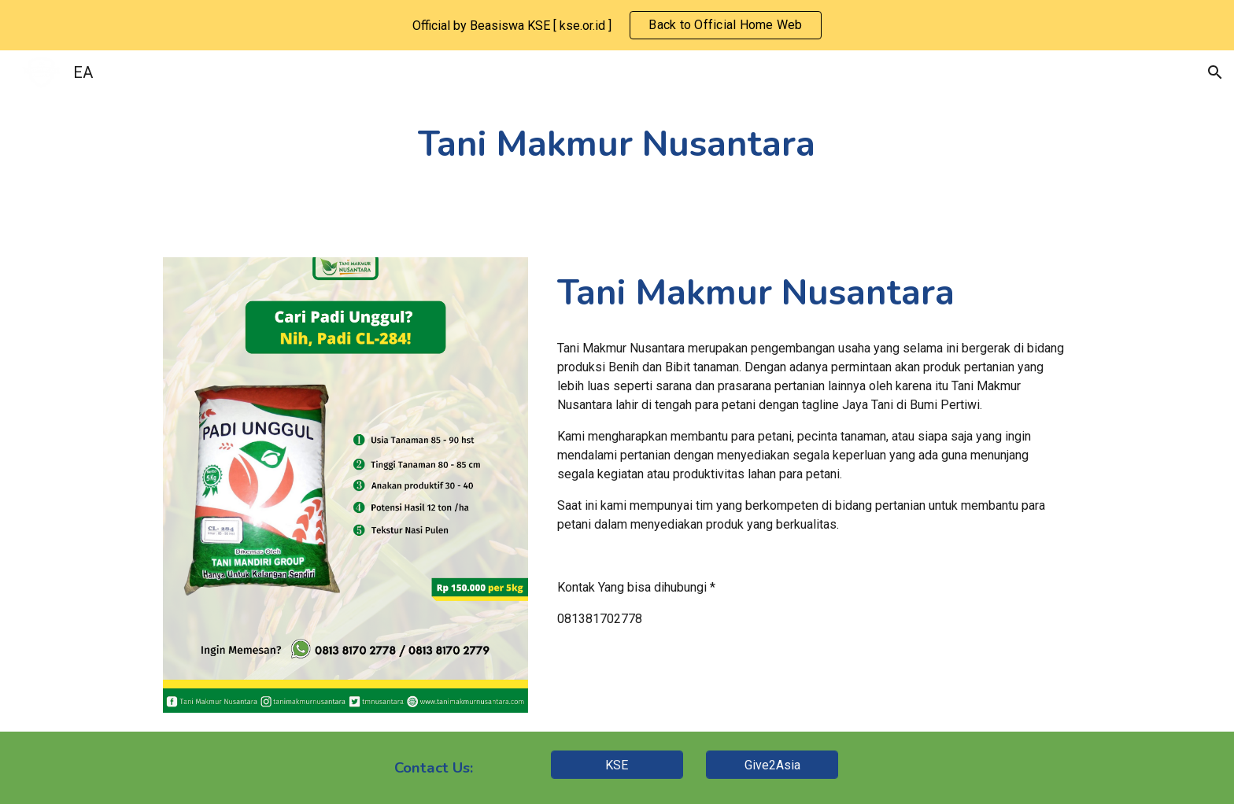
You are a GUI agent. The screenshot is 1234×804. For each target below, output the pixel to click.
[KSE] (617, 765)
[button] (1215, 72)
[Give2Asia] (772, 765)
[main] (617, 144)
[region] (617, 25)
